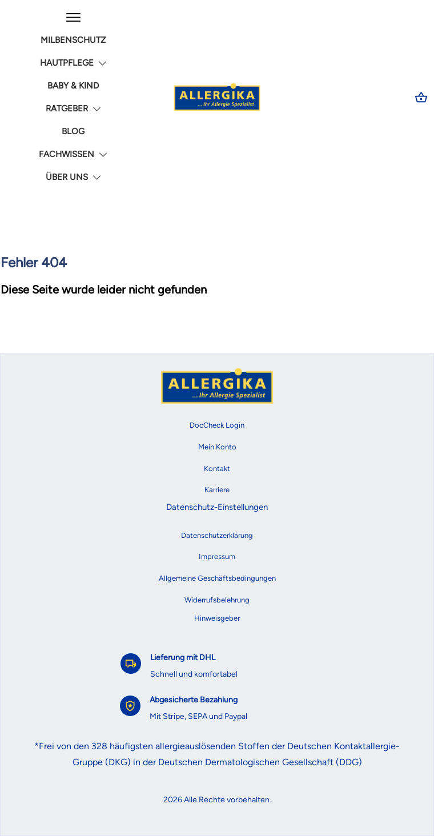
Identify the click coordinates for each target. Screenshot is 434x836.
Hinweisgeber (217, 618)
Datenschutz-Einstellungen (217, 507)
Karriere (217, 489)
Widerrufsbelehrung (217, 600)
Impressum (217, 556)
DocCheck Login (217, 425)
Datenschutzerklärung (217, 535)
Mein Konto (217, 447)
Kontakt (217, 468)
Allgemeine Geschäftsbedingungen (217, 578)
